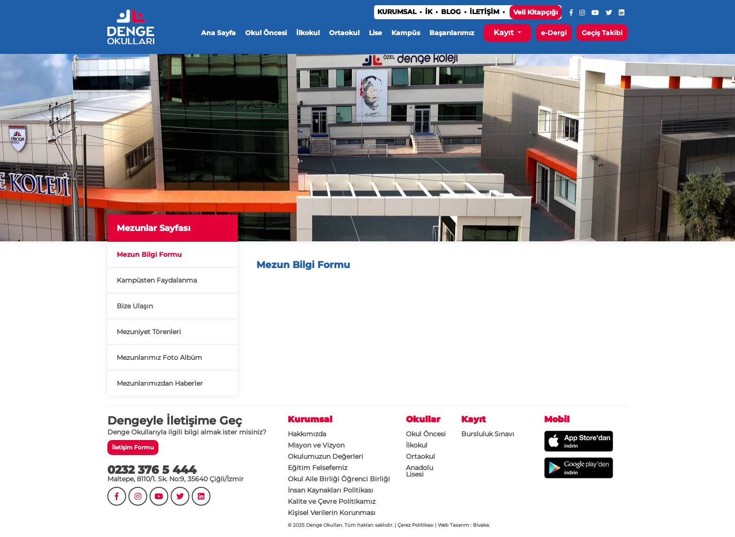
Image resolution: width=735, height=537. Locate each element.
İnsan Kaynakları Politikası (330, 490)
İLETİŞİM (484, 11)
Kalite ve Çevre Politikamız (331, 501)
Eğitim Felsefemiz (317, 467)
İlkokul (308, 33)
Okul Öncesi (266, 33)
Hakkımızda (307, 434)
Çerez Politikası (416, 525)
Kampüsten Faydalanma (157, 280)
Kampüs (405, 33)
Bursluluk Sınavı (487, 434)
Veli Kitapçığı (535, 12)
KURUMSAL (396, 11)
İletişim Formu (133, 447)
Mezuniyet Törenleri (149, 332)
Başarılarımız (451, 33)
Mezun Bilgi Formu (149, 254)
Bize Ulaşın (135, 306)
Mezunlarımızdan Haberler (160, 383)
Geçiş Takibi (602, 33)
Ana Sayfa (218, 33)
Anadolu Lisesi (419, 470)
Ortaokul (344, 33)
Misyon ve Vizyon (316, 445)
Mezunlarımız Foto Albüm (159, 357)
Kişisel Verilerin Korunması (331, 512)
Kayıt (505, 32)
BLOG (451, 11)
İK (428, 11)
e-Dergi (554, 33)
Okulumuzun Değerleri (325, 456)
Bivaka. (481, 525)
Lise (375, 33)
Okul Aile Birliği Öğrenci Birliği (339, 479)
